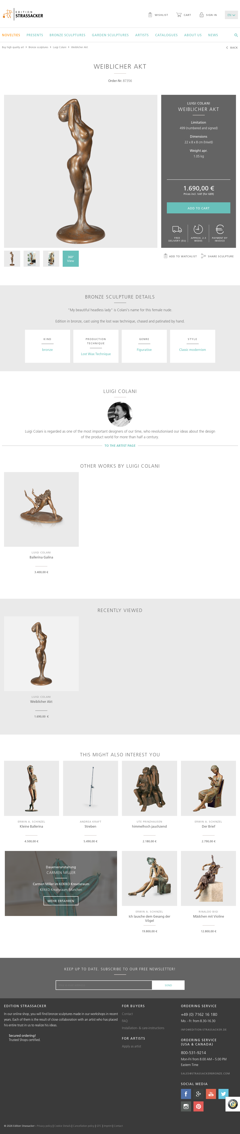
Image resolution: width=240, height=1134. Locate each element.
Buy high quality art (13, 47)
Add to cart (199, 208)
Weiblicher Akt (79, 47)
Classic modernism (192, 350)
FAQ (125, 1021)
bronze (47, 350)
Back (232, 48)
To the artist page (120, 446)
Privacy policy (44, 1125)
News (213, 35)
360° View (70, 259)
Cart (183, 15)
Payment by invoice (219, 233)
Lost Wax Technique (96, 354)
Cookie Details (62, 1125)
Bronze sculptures (67, 35)
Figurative (144, 350)
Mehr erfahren (61, 901)
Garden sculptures (110, 35)
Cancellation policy (83, 1125)
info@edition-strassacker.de (204, 1029)
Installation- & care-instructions (143, 1028)
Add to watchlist (180, 256)
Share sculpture (217, 256)
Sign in (208, 15)
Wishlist (158, 15)
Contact (127, 1014)
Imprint (108, 1125)
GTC (99, 1125)
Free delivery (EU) (177, 233)
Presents (35, 35)
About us (193, 35)
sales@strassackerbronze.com (205, 1073)
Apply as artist (131, 1046)
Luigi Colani (59, 47)
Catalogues (166, 35)
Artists (142, 35)
